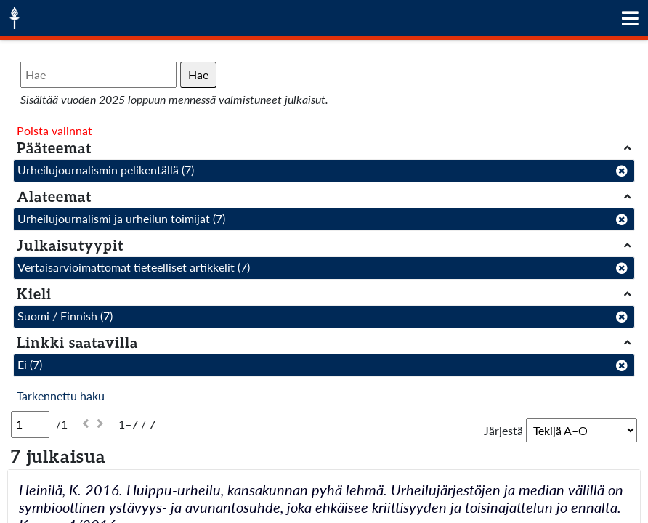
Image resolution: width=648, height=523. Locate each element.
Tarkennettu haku (61, 395)
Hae (198, 74)
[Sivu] (30, 424)
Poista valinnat (54, 130)
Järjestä (503, 430)
